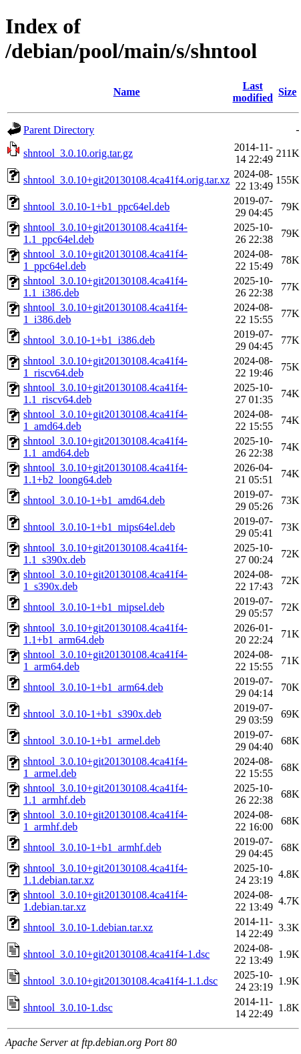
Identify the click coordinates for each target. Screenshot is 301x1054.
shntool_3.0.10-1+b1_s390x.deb (92, 714)
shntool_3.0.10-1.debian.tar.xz (88, 927)
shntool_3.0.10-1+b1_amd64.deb (94, 500)
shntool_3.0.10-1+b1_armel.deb (91, 740)
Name (126, 91)
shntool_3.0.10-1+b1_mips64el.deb (99, 527)
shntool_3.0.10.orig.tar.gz (78, 153)
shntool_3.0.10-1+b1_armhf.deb (92, 847)
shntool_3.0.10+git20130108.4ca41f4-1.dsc (116, 954)
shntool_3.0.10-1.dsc (68, 1007)
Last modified (252, 91)
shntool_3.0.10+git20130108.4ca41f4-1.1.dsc (120, 981)
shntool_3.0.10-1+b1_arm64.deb (93, 687)
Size (287, 91)
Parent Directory (58, 130)
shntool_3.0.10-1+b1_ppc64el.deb (96, 206)
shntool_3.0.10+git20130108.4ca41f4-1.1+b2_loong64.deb (105, 473)
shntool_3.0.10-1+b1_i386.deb (89, 340)
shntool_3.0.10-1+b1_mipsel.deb (93, 607)
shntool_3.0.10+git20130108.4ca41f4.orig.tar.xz (126, 180)
